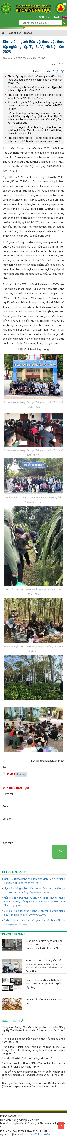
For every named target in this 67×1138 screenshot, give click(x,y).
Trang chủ (10, 32)
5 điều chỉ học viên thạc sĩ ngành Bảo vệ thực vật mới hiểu (34, 922)
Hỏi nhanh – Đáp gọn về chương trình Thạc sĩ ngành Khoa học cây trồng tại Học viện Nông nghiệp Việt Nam (34, 901)
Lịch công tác (42, 17)
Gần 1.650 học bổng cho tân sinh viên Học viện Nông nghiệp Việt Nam (34, 881)
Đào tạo (27, 32)
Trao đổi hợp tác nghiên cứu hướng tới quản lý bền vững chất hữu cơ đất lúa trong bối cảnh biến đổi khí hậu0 (33, 1075)
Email (56, 17)
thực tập (21, 774)
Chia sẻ (60, 63)
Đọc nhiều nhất (13, 1021)
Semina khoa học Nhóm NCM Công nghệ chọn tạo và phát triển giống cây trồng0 (33, 1065)
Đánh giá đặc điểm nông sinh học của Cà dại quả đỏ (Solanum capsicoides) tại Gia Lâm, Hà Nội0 (33, 1085)
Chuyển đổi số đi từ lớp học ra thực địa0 (27, 1058)
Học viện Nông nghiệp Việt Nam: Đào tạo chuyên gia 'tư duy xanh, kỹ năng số (34, 890)
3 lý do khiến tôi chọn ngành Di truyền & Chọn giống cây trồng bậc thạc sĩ (34, 912)
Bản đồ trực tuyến (40, 1134)
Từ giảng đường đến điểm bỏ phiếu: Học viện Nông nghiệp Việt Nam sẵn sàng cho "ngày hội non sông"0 (33, 1030)
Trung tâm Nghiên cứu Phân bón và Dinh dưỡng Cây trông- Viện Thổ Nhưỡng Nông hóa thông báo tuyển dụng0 (33, 1050)
